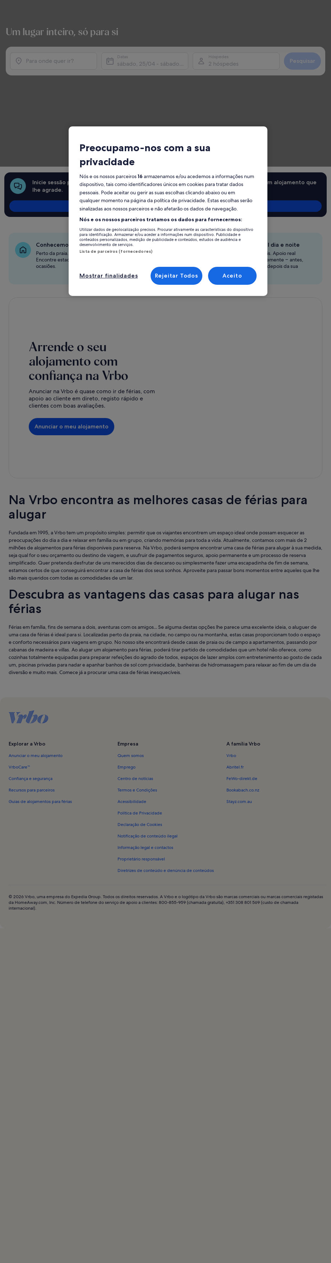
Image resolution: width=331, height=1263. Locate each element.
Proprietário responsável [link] (141, 750)
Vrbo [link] (231, 647)
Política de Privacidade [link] (140, 704)
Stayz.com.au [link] (239, 693)
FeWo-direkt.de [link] (241, 670)
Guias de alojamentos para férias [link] (40, 693)
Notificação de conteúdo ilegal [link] (148, 727)
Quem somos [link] (131, 647)
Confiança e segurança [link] (30, 670)
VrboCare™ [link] (19, 658)
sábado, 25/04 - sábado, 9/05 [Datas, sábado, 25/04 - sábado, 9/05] (153, 74)
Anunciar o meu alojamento (72, 335)
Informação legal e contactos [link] (145, 739)
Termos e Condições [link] (137, 681)
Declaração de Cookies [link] (140, 716)
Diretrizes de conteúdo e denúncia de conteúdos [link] (166, 762)
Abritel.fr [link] (235, 658)
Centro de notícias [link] (135, 670)
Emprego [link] (126, 658)
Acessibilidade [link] (132, 693)
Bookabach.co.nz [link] (242, 681)
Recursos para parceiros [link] (32, 681)
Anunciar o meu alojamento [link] (36, 647)
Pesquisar (299, 71)
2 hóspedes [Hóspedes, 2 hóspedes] (222, 74)
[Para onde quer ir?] (55, 71)
